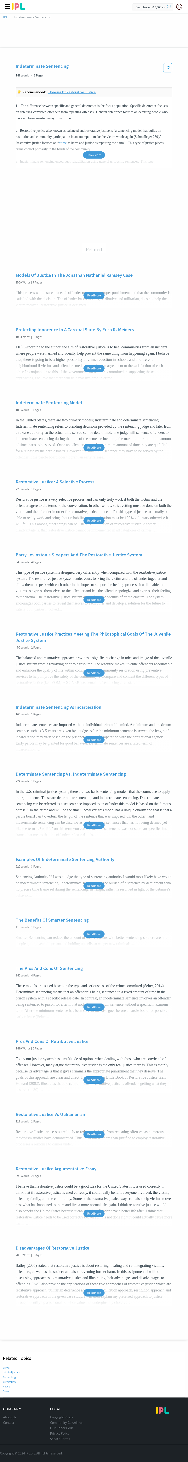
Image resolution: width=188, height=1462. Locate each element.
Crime (6, 1367)
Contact (8, 1422)
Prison (6, 1391)
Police (6, 1386)
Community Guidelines (66, 1422)
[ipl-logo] (18, 8)
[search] (169, 7)
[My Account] (180, 7)
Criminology (10, 1377)
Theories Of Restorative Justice (72, 92)
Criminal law (10, 1382)
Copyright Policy (61, 1417)
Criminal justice (11, 1372)
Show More (94, 155)
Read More (94, 295)
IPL (5, 17)
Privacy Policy (59, 1433)
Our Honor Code (62, 1428)
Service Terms (60, 1439)
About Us (9, 1417)
